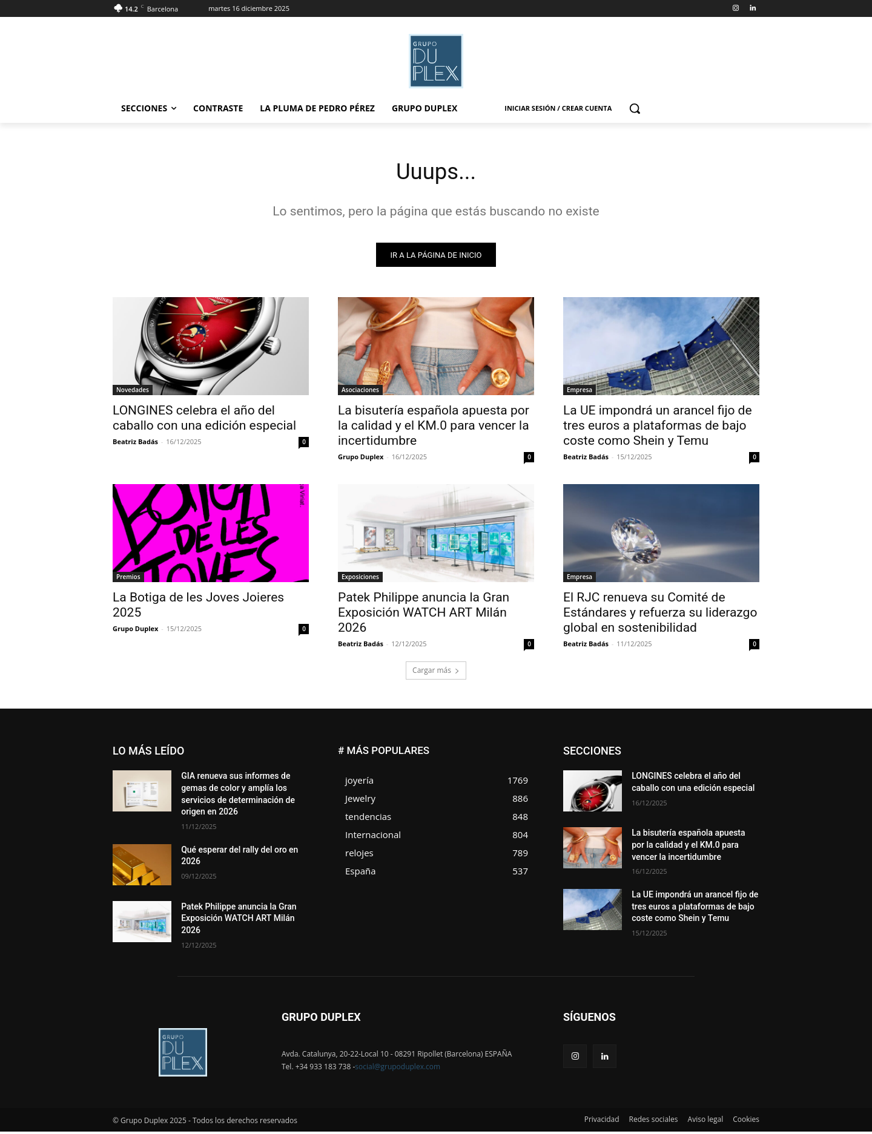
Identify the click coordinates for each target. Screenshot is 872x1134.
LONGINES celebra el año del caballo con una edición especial (204, 421)
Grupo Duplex (360, 459)
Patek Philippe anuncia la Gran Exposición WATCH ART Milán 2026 (423, 615)
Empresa (579, 392)
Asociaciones (360, 392)
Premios (128, 579)
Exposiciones (360, 579)
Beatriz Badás (135, 444)
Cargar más (436, 673)
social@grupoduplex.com (397, 1069)
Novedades (132, 392)
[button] (634, 108)
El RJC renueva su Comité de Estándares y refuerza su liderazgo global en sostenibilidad (660, 615)
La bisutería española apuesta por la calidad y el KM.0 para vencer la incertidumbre (433, 428)
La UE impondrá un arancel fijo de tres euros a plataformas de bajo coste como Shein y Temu (657, 428)
